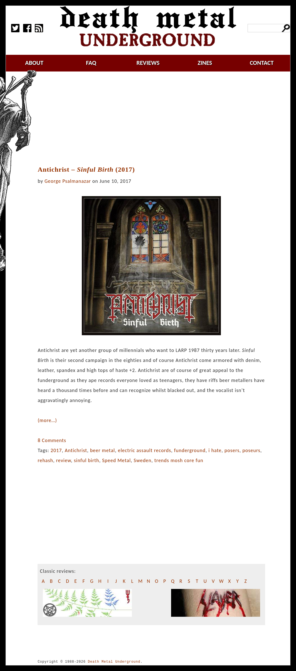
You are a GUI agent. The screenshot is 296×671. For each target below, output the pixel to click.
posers (232, 450)
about (34, 62)
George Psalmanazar (68, 181)
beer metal (102, 450)
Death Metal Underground (114, 661)
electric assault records (144, 450)
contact (262, 62)
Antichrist (76, 450)
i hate (214, 450)
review (63, 460)
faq (91, 62)
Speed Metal (116, 460)
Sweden (143, 460)
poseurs (251, 450)
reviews (148, 62)
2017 (56, 450)
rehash (45, 460)
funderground (190, 450)
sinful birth (86, 460)
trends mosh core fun (178, 460)
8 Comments (52, 440)
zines (205, 62)
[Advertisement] (155, 119)
